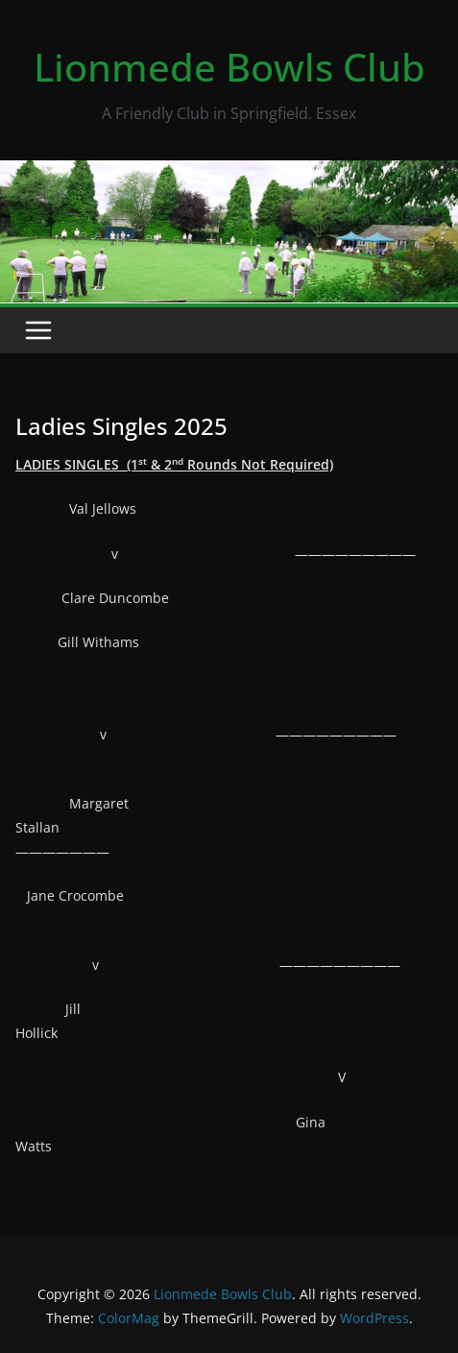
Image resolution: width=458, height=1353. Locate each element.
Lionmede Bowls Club (229, 66)
